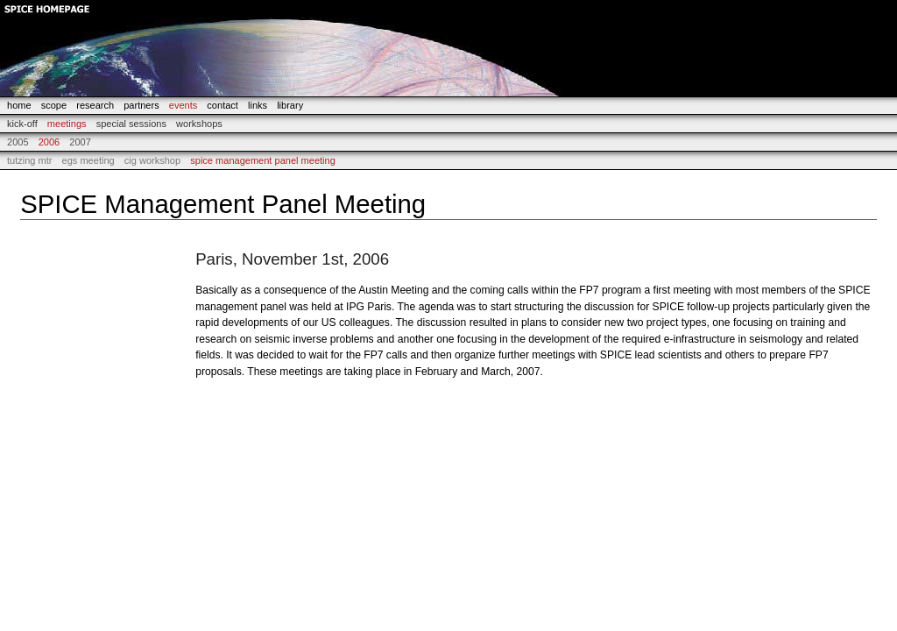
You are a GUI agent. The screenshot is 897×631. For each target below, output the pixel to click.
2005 (18, 142)
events (183, 105)
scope (54, 105)
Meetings (67, 123)
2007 (80, 142)
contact (222, 105)
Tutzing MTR (30, 160)
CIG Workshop (152, 160)
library (290, 105)
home (19, 105)
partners (141, 105)
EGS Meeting (88, 160)
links (257, 105)
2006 (49, 142)
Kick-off (22, 123)
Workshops (199, 123)
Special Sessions (131, 123)
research (95, 105)
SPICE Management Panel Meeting (262, 160)
